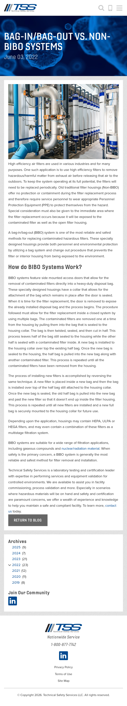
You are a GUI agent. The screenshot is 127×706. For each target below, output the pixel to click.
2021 (16, 571)
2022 (16, 565)
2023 (16, 559)
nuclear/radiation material (80, 448)
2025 (16, 547)
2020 (16, 576)
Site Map (63, 681)
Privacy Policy (63, 667)
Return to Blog (28, 520)
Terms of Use (63, 674)
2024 (16, 553)
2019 (16, 582)
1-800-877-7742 (110, 8)
